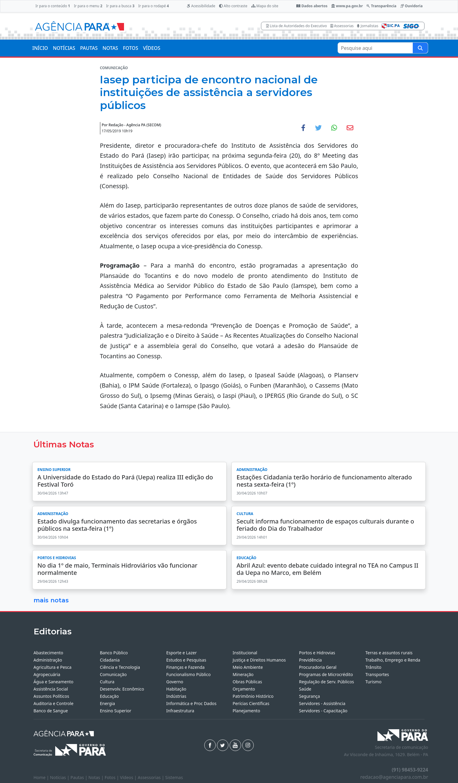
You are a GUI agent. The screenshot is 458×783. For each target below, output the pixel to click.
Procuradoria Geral (317, 667)
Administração (47, 660)
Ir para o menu (88, 5)
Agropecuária (46, 674)
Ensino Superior (115, 711)
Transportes (377, 674)
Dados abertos (311, 5)
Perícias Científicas (251, 703)
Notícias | (60, 777)
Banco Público (114, 653)
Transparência (381, 5)
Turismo (373, 682)
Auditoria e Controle (53, 703)
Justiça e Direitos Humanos (259, 660)
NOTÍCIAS (64, 48)
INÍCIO (40, 48)
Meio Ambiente (248, 667)
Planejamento (246, 711)
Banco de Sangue (50, 711)
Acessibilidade (201, 5)
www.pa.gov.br (347, 5)
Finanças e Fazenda (185, 667)
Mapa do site (264, 5)
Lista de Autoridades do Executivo (296, 25)
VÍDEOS (151, 48)
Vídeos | (129, 777)
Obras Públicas (247, 682)
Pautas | (80, 777)
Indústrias (176, 696)
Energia (107, 703)
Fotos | (112, 777)
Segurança (309, 696)
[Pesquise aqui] (420, 48)
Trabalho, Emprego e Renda (392, 660)
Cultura (107, 682)
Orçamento (244, 689)
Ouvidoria (411, 5)
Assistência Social (50, 689)
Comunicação (113, 674)
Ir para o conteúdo (52, 5)
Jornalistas (367, 25)
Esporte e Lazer (181, 653)
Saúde (305, 689)
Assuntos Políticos (51, 696)
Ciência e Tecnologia (120, 667)
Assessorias (342, 25)
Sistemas (174, 777)
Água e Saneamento (53, 682)
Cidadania (110, 660)
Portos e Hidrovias (317, 653)
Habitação (176, 689)
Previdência (310, 660)
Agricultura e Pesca (52, 667)
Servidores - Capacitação (323, 711)
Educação (109, 696)
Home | (41, 777)
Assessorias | (151, 777)
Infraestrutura (180, 711)
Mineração (243, 674)
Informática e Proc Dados (191, 703)
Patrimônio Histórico (253, 696)
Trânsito (373, 667)
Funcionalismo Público (188, 674)
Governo (174, 682)
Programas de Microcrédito (326, 674)
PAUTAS (88, 48)
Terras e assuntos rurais (388, 653)
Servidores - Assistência (322, 703)
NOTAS (110, 48)
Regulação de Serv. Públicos (326, 682)
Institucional (245, 653)
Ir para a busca (120, 5)
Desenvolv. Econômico (122, 689)
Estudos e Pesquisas (186, 660)
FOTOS (130, 48)
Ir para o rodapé (153, 5)
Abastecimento (48, 653)
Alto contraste (233, 5)
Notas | (96, 777)
